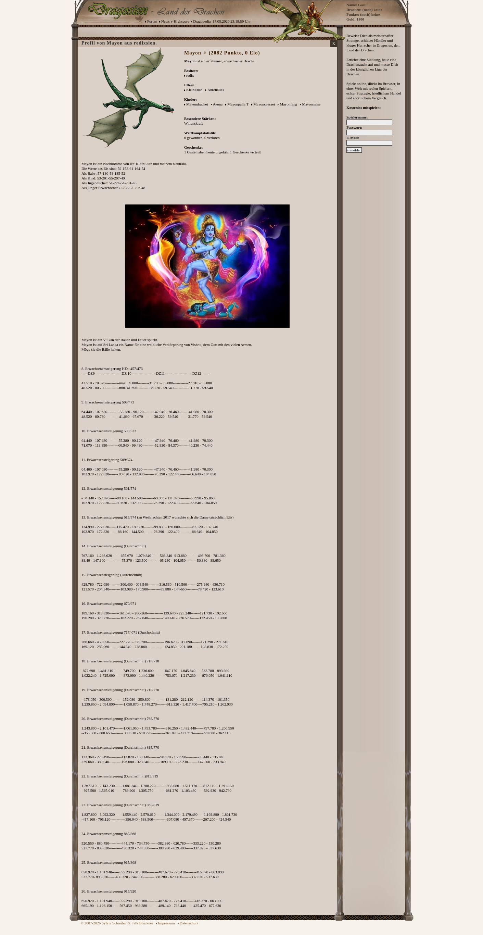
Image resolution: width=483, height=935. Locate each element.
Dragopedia (202, 21)
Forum (152, 21)
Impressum (166, 923)
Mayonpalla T (238, 104)
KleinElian (194, 90)
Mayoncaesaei (264, 104)
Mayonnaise (311, 104)
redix (190, 75)
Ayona (218, 104)
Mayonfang (288, 104)
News (165, 21)
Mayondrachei (197, 104)
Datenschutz (189, 923)
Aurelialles (215, 90)
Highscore (181, 21)
